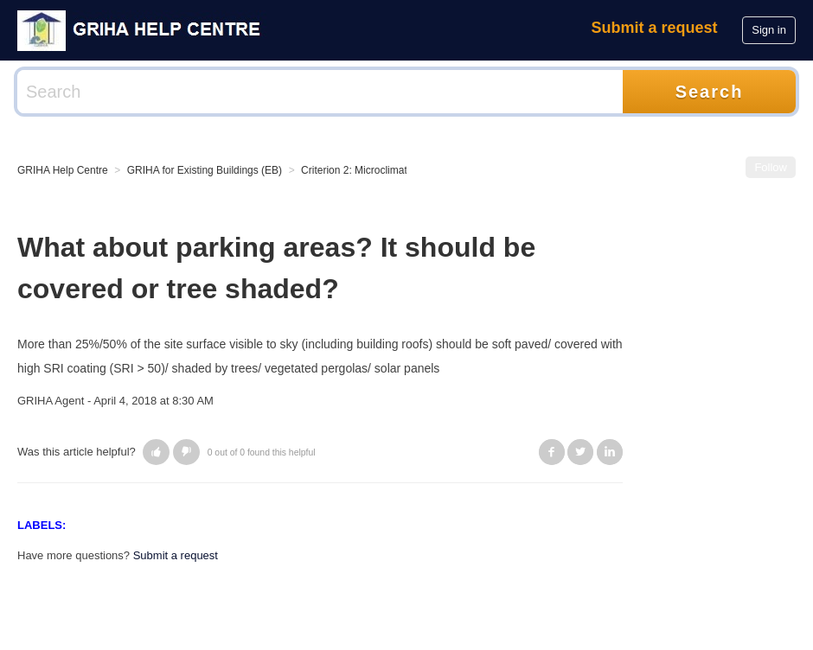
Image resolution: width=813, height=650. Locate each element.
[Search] (320, 91)
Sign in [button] (769, 29)
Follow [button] (770, 167)
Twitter (580, 452)
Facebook (552, 452)
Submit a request (655, 27)
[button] (156, 452)
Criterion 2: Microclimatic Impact (375, 170)
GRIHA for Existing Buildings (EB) (204, 170)
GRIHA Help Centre (62, 170)
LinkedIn (610, 452)
